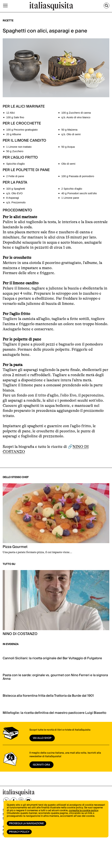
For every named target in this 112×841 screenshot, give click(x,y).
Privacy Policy (19, 832)
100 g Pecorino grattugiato (22, 129)
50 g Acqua (68, 146)
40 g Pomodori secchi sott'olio (79, 193)
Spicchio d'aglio (15, 163)
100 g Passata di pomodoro (77, 176)
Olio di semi (68, 163)
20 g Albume (13, 134)
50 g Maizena (69, 129)
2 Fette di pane (15, 176)
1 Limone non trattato (19, 146)
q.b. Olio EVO (14, 193)
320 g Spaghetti (15, 188)
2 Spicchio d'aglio (71, 188)
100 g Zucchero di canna (76, 112)
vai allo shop (42, 738)
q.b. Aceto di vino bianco (75, 117)
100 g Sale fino (15, 117)
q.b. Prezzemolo (16, 202)
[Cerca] (106, 5)
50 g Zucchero (14, 151)
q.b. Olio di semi (71, 134)
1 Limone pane (70, 197)
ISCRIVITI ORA (41, 765)
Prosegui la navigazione (26, 823)
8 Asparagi (12, 197)
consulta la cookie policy (83, 810)
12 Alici (10, 112)
